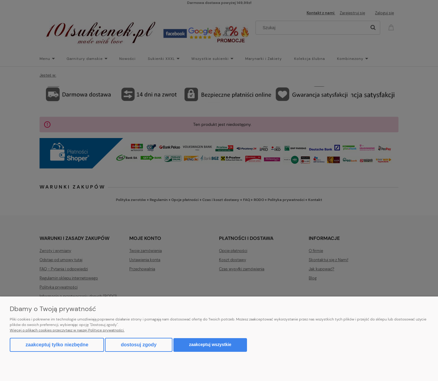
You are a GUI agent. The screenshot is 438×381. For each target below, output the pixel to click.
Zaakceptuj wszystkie (210, 344)
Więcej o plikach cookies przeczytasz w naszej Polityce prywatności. (67, 330)
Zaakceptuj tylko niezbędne (57, 344)
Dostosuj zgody (138, 344)
